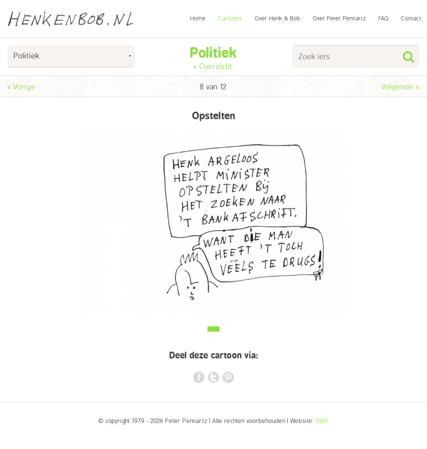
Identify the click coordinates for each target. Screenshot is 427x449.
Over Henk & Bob (277, 18)
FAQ (384, 18)
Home (198, 18)
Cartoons (230, 18)
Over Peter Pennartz (339, 18)
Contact (411, 18)
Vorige (22, 87)
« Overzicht (213, 66)
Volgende (400, 87)
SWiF (322, 421)
